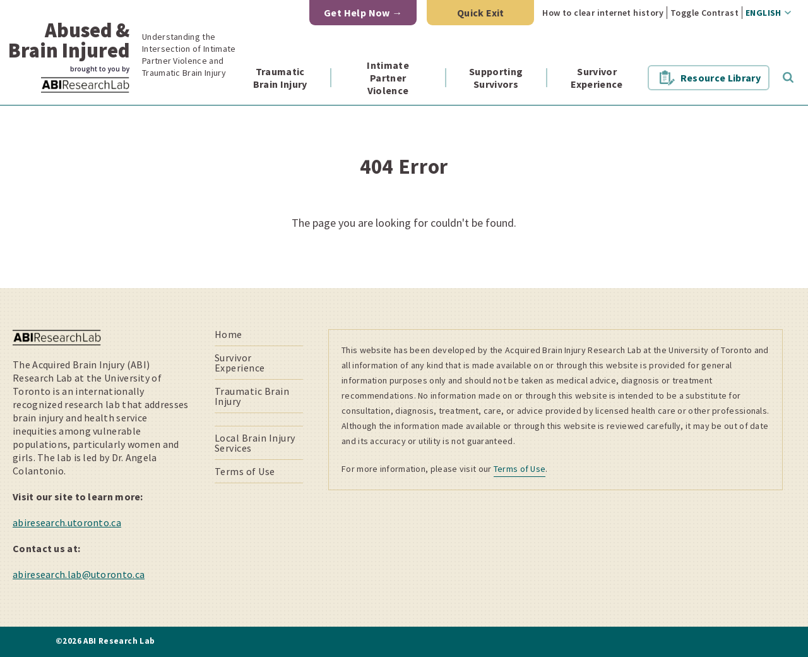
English (763, 12)
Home (228, 334)
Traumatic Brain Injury (280, 77)
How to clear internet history (602, 12)
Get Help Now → (363, 12)
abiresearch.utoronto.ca (67, 522)
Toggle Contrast (704, 12)
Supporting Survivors (496, 77)
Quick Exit (480, 12)
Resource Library (720, 77)
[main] (404, 196)
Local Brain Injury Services (255, 442)
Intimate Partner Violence (388, 78)
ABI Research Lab (103, 92)
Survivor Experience (596, 77)
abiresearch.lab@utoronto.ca (79, 574)
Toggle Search (788, 77)
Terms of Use (245, 471)
